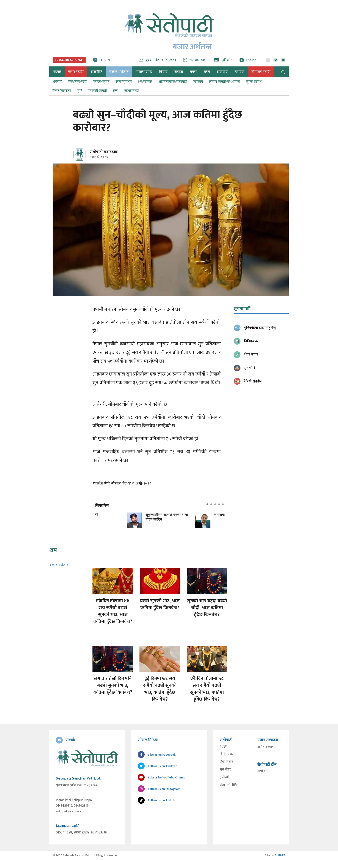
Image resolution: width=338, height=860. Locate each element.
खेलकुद (222, 72)
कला (193, 72)
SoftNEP (280, 855)
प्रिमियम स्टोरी (261, 72)
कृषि (79, 91)
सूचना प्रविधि (253, 82)
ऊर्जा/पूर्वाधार (124, 82)
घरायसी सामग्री (97, 91)
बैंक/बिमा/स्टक (77, 82)
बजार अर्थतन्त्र (119, 72)
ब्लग (207, 72)
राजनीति (96, 72)
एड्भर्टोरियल (131, 91)
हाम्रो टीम (262, 771)
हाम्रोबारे (224, 777)
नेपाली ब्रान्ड (144, 72)
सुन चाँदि (225, 769)
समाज (178, 72)
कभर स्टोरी (76, 72)
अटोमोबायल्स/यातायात (172, 82)
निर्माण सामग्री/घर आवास (224, 82)
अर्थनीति (57, 82)
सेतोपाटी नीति (228, 785)
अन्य (115, 91)
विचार (163, 72)
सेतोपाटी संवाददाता (104, 152)
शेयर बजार (226, 762)
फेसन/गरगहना (61, 91)
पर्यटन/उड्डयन (101, 82)
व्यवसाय (198, 82)
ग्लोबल (239, 72)
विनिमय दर (226, 754)
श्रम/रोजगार (145, 82)
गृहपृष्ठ (223, 746)
